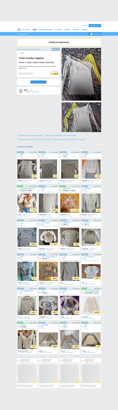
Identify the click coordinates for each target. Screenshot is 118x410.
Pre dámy (29, 62)
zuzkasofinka (42, 248)
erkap (19, 316)
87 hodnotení (69, 216)
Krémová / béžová (49, 62)
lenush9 (19, 214)
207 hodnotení (49, 250)
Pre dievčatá (35, 62)
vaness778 (20, 180)
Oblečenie (23, 49)
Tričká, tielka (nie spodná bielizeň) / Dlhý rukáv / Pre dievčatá (34, 139)
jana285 (62, 316)
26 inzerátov (20, 216)
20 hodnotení (35, 92)
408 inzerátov (42, 318)
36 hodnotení (90, 181)
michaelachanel (42, 214)
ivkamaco (84, 351)
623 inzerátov (85, 318)
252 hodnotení (27, 318)
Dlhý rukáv (21, 62)
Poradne (67, 29)
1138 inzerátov (21, 250)
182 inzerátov (21, 318)
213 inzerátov (85, 352)
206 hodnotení (91, 250)
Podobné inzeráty (25, 147)
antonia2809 (84, 180)
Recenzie (76, 29)
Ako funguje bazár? (23, 34)
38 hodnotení (26, 216)
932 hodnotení (27, 284)
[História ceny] (54, 71)
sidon (62, 282)
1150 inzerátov (64, 284)
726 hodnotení (28, 250)
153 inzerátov (42, 284)
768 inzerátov (63, 250)
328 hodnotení (91, 318)
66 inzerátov (63, 318)
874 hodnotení (49, 216)
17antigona (84, 214)
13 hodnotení (27, 181)
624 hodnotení (91, 352)
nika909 (83, 316)
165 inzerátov (85, 250)
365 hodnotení (28, 352)
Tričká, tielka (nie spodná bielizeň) (33, 49)
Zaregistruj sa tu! (94, 25)
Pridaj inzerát (95, 34)
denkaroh (41, 351)
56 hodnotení (69, 318)
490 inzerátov (42, 250)
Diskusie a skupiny (45, 29)
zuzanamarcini (85, 248)
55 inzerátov (84, 181)
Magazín (85, 29)
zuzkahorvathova (21, 351)
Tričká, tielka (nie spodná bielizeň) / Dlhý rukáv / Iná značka (68, 139)
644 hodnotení (71, 284)
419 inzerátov (21, 284)
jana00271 (20, 282)
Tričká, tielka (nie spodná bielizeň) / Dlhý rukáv (30, 135)
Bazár (35, 29)
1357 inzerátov (21, 352)
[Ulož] (21, 53)
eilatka (40, 316)
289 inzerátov (42, 216)
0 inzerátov (28, 92)
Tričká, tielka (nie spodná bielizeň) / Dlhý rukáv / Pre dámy (60, 135)
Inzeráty (18, 49)
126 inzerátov (63, 216)
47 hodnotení (48, 284)
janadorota (63, 248)
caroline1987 (63, 214)
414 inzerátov (42, 352)
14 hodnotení (90, 216)
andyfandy (41, 282)
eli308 (26, 90)
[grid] (59, 269)
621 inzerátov (21, 181)
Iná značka (41, 62)
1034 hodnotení (49, 318)
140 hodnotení (49, 352)
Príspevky (58, 29)
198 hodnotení (70, 250)
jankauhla (20, 248)
